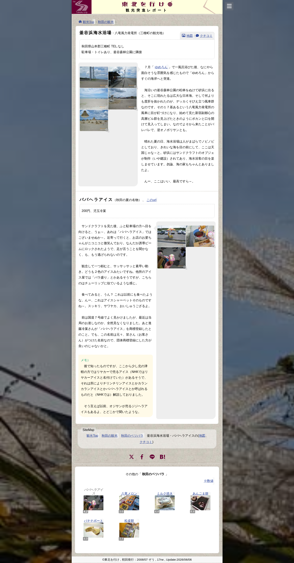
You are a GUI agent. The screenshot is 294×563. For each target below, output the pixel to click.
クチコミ (206, 35)
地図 (189, 35)
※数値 (208, 481)
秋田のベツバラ (132, 435)
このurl (151, 200)
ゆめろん (161, 67)
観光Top (88, 21)
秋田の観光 (106, 22)
